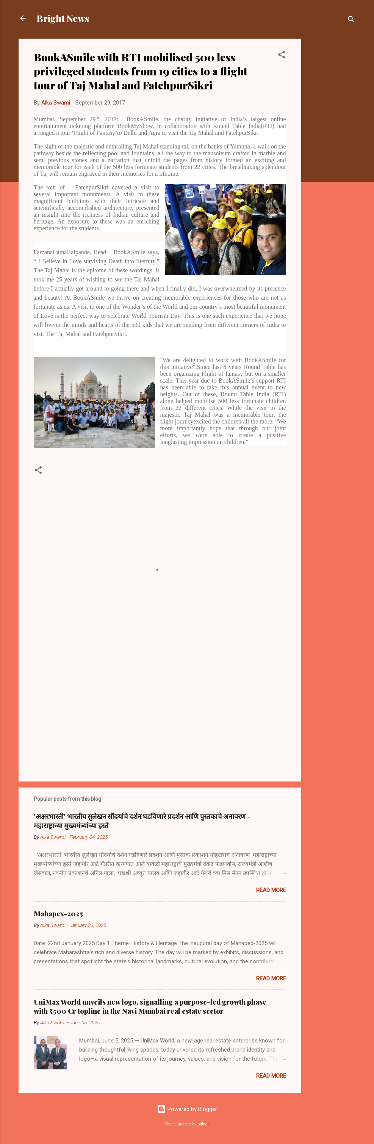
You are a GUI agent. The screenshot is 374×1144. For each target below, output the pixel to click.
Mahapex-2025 (58, 913)
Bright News (63, 18)
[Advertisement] (331, 152)
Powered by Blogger (187, 1109)
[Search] (351, 20)
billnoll (203, 1124)
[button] (281, 56)
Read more (271, 890)
